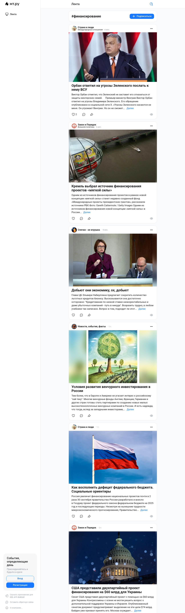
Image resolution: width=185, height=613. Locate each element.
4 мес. (107, 30)
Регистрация (20, 585)
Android (21, 597)
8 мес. (105, 230)
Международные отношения (90, 30)
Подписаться (141, 16)
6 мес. (98, 127)
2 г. (100, 528)
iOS (11, 597)
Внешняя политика (86, 127)
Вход (20, 578)
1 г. (110, 326)
